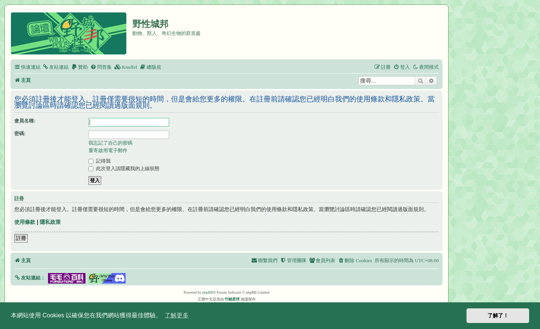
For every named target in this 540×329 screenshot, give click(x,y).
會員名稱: (24, 121)
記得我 (99, 161)
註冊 (21, 238)
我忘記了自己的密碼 (110, 143)
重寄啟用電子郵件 (108, 150)
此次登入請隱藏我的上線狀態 (123, 168)
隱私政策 (50, 222)
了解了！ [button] (498, 315)
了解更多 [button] (177, 315)
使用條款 (24, 222)
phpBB (207, 292)
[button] (29, 277)
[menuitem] (55, 67)
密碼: (20, 133)
